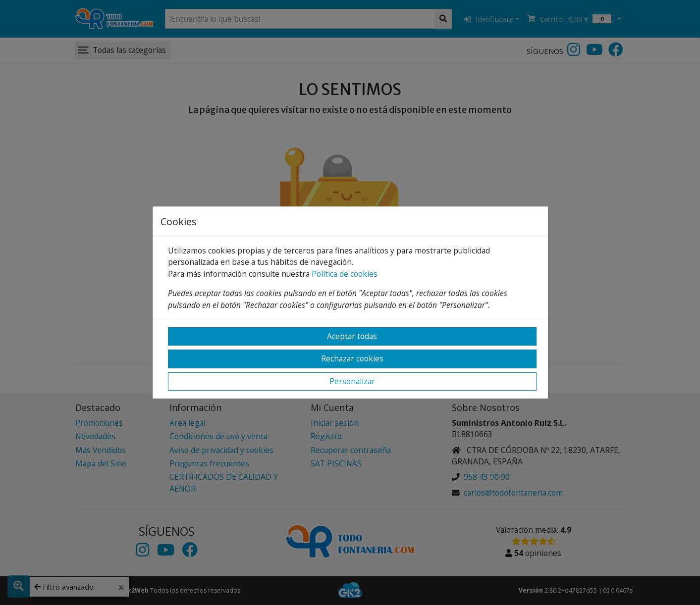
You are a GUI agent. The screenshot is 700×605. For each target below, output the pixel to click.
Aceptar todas (352, 336)
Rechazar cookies (352, 358)
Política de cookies (344, 273)
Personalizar (352, 381)
